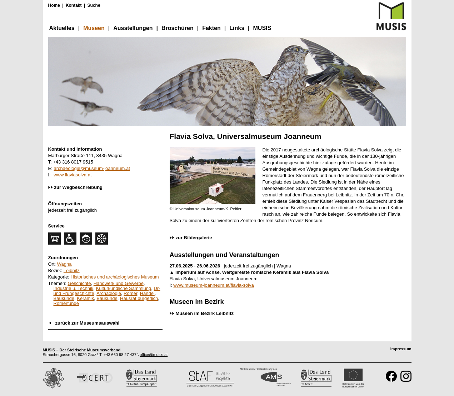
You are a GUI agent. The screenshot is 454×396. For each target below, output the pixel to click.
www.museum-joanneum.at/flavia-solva (213, 285)
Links (236, 28)
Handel (147, 293)
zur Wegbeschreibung (78, 187)
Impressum (400, 349)
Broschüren (177, 28)
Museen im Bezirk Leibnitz (205, 313)
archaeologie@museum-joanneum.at (92, 168)
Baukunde (64, 298)
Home (54, 5)
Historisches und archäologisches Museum (114, 277)
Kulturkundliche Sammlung (123, 288)
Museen (94, 28)
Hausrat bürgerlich (139, 298)
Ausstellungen (133, 28)
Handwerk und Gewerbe (119, 283)
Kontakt (74, 5)
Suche (94, 5)
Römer (130, 293)
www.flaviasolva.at (72, 174)
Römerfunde (66, 303)
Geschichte (79, 283)
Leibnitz (72, 270)
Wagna (64, 264)
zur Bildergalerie (194, 237)
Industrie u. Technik (74, 288)
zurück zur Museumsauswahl (87, 323)
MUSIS (262, 28)
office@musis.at (154, 354)
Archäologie (108, 293)
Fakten (211, 28)
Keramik (85, 298)
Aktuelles (62, 28)
